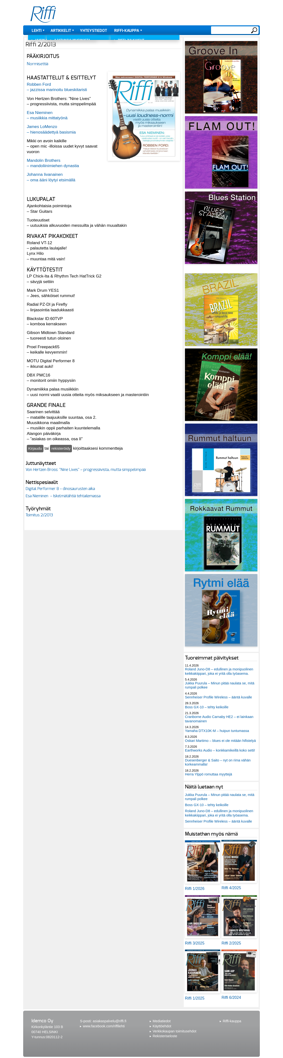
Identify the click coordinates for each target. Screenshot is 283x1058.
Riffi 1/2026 (195, 889)
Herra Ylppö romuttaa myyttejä (208, 774)
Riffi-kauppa (126, 31)
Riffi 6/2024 (231, 997)
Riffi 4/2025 (231, 888)
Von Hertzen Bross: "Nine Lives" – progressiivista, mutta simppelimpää (86, 470)
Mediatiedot (161, 1021)
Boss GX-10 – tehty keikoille (206, 707)
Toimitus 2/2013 (39, 515)
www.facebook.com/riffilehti (104, 1026)
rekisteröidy (61, 448)
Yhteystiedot (93, 31)
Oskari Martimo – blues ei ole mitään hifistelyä (220, 741)
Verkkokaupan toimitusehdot (174, 1031)
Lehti (37, 31)
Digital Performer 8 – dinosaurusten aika (60, 489)
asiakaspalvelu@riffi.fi (109, 1021)
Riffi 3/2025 (195, 943)
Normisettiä (37, 64)
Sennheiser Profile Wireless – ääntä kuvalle (218, 697)
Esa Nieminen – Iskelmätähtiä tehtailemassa (63, 496)
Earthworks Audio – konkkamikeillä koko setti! (220, 750)
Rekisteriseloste (165, 1036)
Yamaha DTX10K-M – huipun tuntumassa (217, 731)
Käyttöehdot (162, 1026)
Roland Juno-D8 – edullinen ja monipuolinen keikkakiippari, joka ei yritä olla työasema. (219, 671)
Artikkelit (60, 31)
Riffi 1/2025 (195, 998)
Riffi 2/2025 (231, 943)
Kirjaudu (35, 448)
